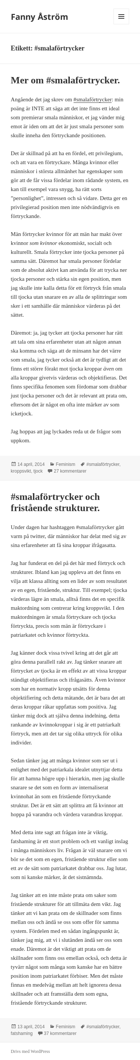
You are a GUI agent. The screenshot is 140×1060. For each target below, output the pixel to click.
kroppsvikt (21, 471)
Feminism (65, 464)
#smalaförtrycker (93, 99)
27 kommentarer (70, 471)
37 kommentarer (60, 1033)
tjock (38, 471)
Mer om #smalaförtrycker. (65, 80)
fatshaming (22, 1033)
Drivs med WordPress (30, 1051)
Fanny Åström (39, 16)
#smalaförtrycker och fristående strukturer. (55, 502)
